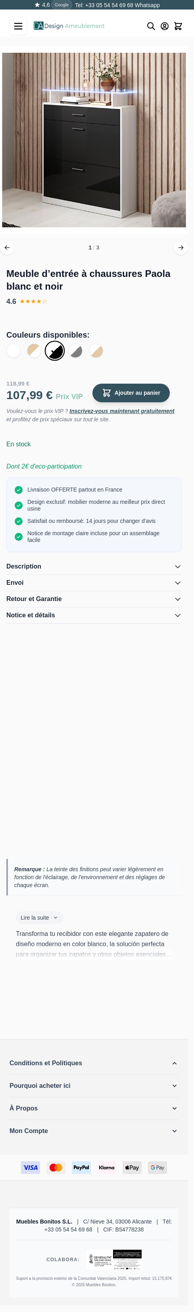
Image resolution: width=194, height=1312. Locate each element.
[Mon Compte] (164, 26)
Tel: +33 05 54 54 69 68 (104, 5)
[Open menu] (18, 26)
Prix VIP (69, 397)
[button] (94, 1063)
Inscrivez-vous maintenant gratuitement (122, 411)
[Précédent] (7, 247)
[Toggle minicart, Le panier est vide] (178, 26)
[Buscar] (151, 26)
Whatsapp (146, 5)
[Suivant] (181, 247)
